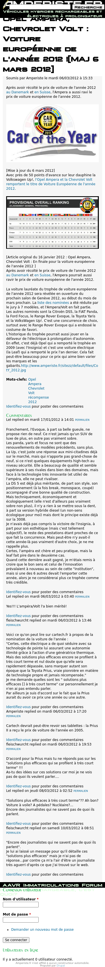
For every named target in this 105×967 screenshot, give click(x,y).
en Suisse (42, 92)
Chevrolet (36, 388)
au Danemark (17, 92)
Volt (31, 393)
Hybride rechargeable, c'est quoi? (47, 891)
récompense (38, 397)
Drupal (61, 965)
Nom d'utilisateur (21, 899)
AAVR (11, 884)
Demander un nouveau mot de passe (42, 930)
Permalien (82, 420)
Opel (32, 379)
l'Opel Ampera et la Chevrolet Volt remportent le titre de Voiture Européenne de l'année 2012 (50, 184)
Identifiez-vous (18, 406)
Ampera (34, 384)
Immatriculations (51, 884)
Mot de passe (17, 914)
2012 (32, 402)
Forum (92, 884)
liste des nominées (53, 303)
